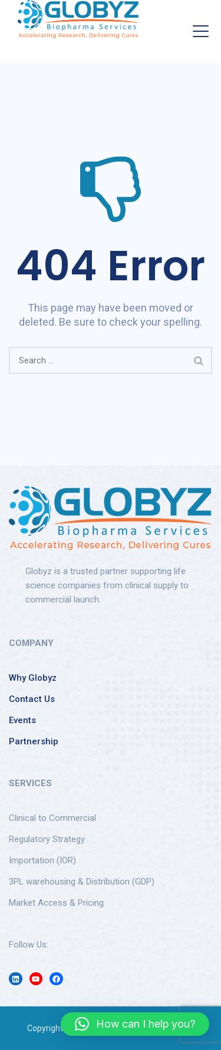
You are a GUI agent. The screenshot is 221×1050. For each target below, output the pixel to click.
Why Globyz (33, 678)
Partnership (33, 741)
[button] (135, 1024)
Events (22, 720)
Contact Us (32, 699)
